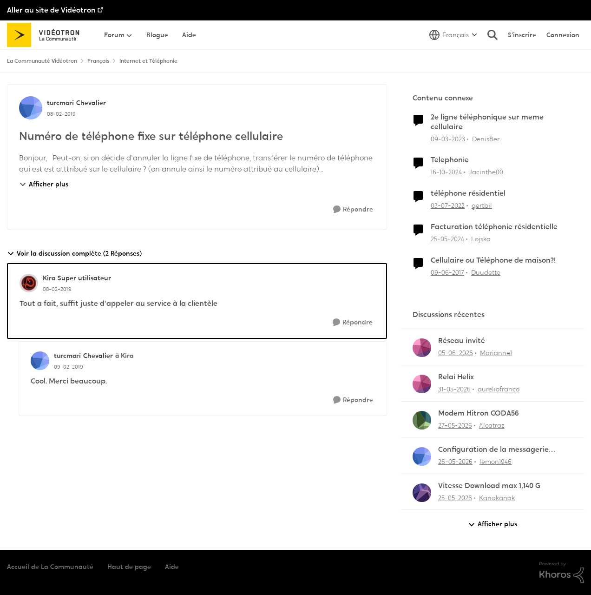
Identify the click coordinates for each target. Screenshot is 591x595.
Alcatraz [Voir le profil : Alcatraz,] (492, 425)
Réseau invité (461, 340)
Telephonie (450, 160)
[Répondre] (353, 209)
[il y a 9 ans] (447, 273)
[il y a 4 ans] (448, 206)
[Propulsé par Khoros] (561, 572)
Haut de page (129, 566)
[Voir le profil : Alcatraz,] (422, 420)
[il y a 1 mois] (455, 353)
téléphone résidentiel (468, 193)
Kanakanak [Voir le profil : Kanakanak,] (497, 497)
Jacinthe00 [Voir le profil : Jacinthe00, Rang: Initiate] (486, 172)
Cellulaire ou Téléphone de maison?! (493, 260)
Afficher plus (43, 184)
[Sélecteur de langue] (453, 35)
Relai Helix (456, 377)
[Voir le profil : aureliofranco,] (422, 384)
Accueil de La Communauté (50, 566)
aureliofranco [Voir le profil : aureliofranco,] (498, 389)
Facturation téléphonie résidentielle (494, 226)
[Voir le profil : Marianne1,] (422, 347)
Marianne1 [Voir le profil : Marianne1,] (496, 353)
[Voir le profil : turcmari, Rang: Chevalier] (30, 107)
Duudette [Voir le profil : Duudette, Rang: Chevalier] (485, 272)
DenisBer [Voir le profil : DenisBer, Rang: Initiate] (485, 138)
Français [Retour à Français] (98, 61)
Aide (172, 566)
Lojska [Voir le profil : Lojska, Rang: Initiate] (481, 239)
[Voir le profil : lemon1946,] (422, 456)
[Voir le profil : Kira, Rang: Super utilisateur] (29, 283)
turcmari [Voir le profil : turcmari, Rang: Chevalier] (60, 103)
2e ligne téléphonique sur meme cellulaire (487, 122)
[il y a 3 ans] (448, 139)
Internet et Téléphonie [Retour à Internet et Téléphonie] (148, 61)
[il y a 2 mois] (454, 389)
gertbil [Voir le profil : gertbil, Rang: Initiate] (482, 205)
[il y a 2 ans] (447, 239)
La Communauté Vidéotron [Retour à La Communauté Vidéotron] (42, 61)
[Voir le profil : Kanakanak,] (422, 492)
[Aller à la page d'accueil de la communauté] (46, 35)
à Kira (124, 355)
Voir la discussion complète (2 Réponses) (74, 253)
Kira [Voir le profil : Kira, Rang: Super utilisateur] (49, 278)
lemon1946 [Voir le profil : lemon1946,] (495, 461)
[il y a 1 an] (446, 172)
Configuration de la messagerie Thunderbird (493, 450)
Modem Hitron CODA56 (478, 413)
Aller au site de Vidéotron (51, 10)
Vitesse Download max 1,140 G (489, 485)
